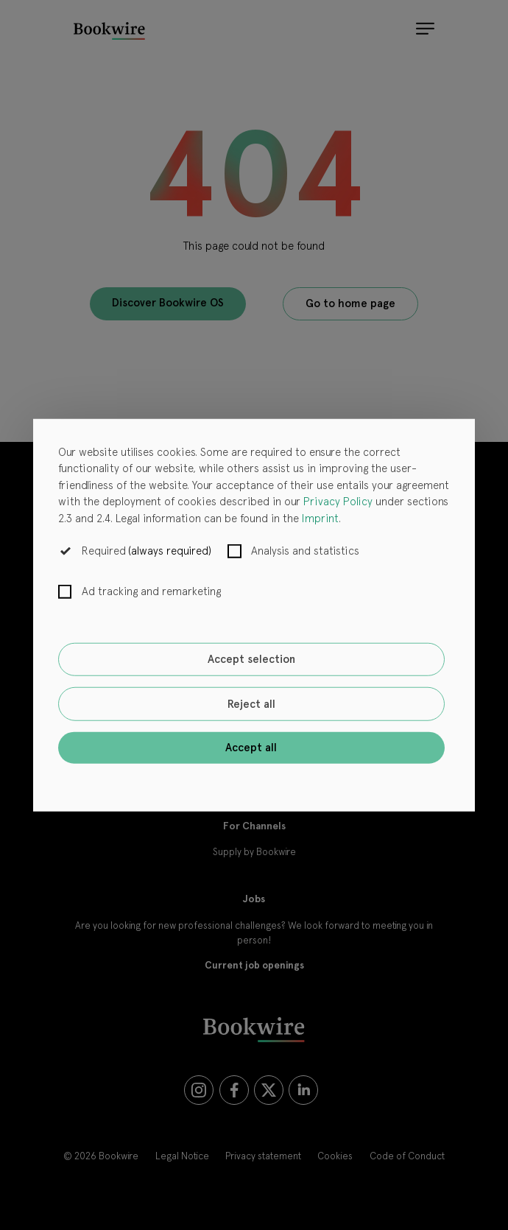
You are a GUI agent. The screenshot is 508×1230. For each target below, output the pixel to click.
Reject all (251, 704)
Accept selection (251, 659)
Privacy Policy (338, 501)
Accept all (251, 747)
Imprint (320, 517)
